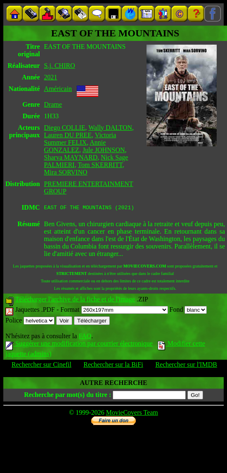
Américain (58, 88)
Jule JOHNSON (104, 149)
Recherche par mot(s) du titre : (67, 395)
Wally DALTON (110, 127)
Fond (188, 310)
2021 (50, 77)
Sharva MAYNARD (71, 157)
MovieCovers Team (132, 413)
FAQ (84, 337)
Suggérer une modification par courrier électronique (79, 344)
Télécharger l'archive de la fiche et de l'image (75, 300)
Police (29, 321)
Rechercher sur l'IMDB (186, 365)
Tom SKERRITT (100, 164)
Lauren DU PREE (68, 135)
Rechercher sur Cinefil (41, 365)
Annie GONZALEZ (75, 146)
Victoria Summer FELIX (80, 138)
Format (114, 310)
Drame (53, 104)
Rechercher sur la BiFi (113, 365)
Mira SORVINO (65, 172)
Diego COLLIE (64, 127)
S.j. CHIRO (59, 65)
